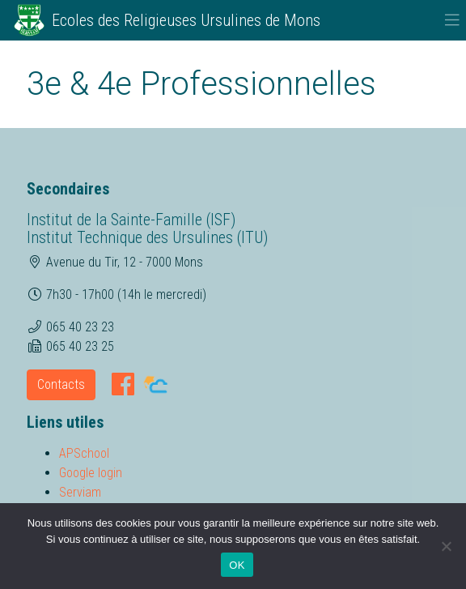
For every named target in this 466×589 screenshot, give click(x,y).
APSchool (84, 453)
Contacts (61, 384)
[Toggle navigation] (452, 20)
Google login (90, 472)
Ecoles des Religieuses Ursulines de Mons (186, 20)
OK (236, 565)
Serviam (80, 492)
